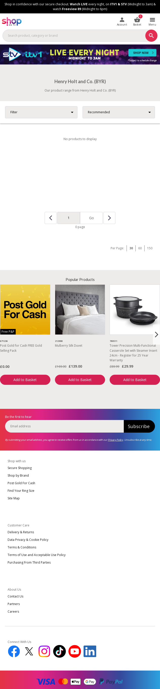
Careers (13, 611)
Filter (13, 112)
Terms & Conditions (22, 547)
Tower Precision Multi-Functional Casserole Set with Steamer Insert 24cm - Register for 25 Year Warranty (133, 352)
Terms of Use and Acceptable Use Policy (37, 555)
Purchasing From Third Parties (29, 562)
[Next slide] (156, 334)
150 (149, 248)
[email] (64, 426)
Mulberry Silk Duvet (68, 345)
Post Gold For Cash (21, 483)
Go (91, 217)
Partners (14, 604)
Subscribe (139, 426)
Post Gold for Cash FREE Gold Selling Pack (21, 347)
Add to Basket (25, 379)
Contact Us (15, 596)
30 (131, 248)
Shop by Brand (18, 475)
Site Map (14, 498)
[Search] (151, 36)
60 (140, 248)
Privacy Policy (115, 439)
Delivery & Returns (21, 532)
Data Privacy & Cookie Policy (28, 540)
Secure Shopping (20, 468)
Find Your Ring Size (21, 490)
